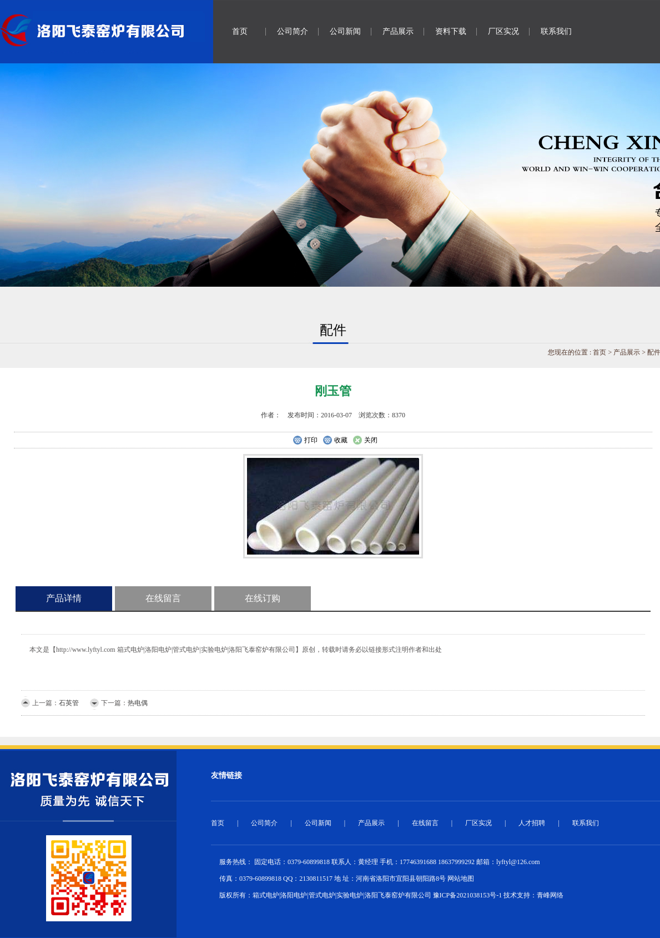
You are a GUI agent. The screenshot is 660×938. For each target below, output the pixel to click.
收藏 (335, 441)
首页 (240, 31)
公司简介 (292, 31)
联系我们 (556, 31)
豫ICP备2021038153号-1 (467, 895)
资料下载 (450, 31)
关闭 (364, 441)
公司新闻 (345, 31)
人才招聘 (531, 823)
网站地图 (460, 878)
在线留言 (163, 598)
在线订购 (262, 598)
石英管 (69, 703)
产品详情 (64, 598)
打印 (305, 441)
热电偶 (138, 703)
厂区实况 (503, 31)
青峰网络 (550, 895)
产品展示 (398, 31)
